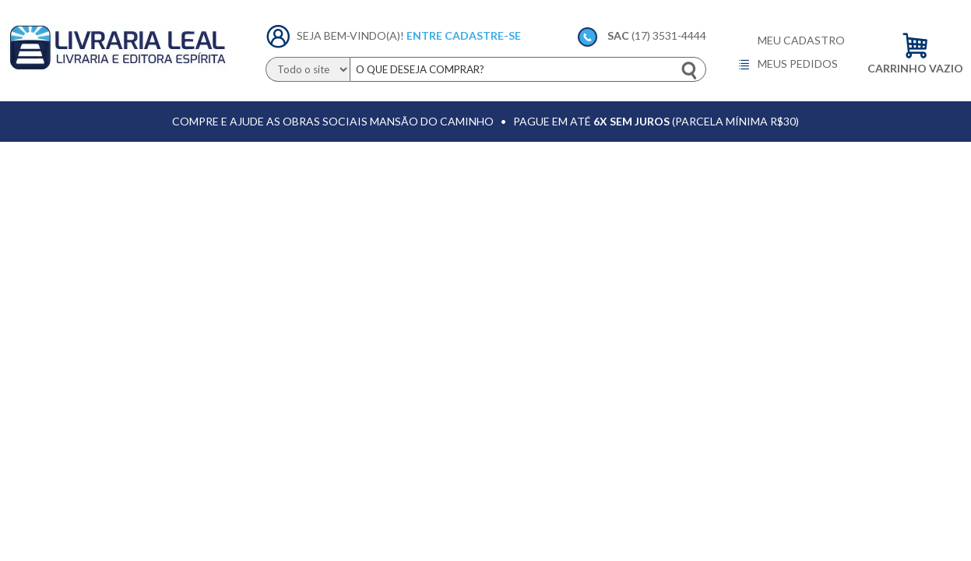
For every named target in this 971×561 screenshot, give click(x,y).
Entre (424, 35)
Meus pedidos (787, 65)
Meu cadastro (801, 40)
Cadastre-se (483, 35)
